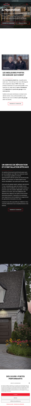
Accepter (15, 394)
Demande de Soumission (15, 103)
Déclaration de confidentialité (19, 404)
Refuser (15, 397)
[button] (29, 383)
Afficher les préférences (15, 401)
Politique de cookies (9, 404)
